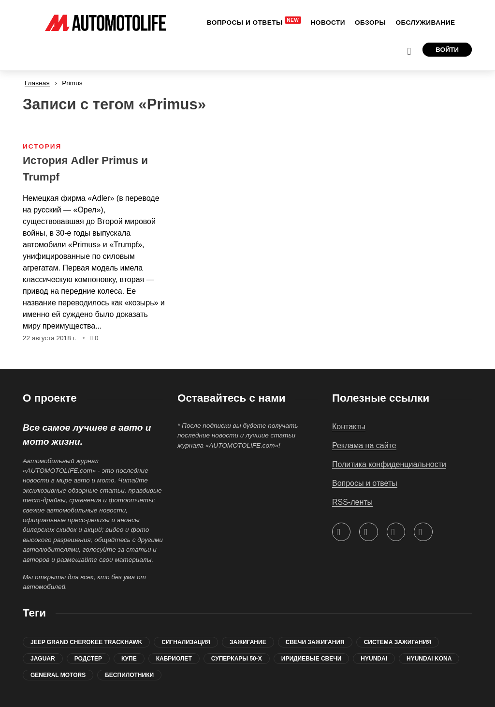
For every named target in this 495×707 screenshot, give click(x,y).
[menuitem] (190, 21)
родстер (88, 630)
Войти (447, 20)
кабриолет (174, 630)
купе (129, 630)
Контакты (348, 398)
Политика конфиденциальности (389, 436)
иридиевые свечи (311, 630)
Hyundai (374, 630)
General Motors (58, 646)
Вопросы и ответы (364, 455)
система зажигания (397, 613)
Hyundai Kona (429, 630)
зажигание (248, 613)
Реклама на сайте (364, 417)
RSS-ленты (352, 473)
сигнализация (185, 613)
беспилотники (129, 646)
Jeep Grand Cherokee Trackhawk (86, 613)
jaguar (42, 630)
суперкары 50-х (236, 630)
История (42, 117)
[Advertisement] (402, 158)
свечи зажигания (315, 613)
